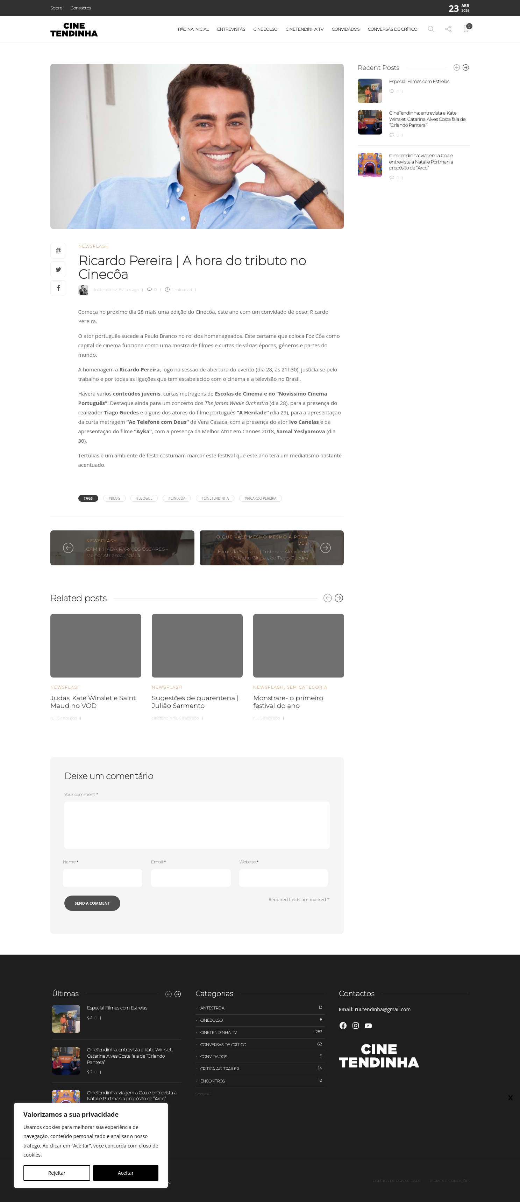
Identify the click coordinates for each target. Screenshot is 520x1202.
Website (248, 861)
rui (53, 718)
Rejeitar (57, 1173)
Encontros (262, 1081)
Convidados (345, 29)
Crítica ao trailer (262, 1068)
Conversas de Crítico (392, 29)
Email (158, 861)
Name (70, 861)
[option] (96, 666)
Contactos (81, 7)
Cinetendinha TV (304, 29)
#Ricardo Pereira (260, 498)
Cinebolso (265, 29)
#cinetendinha (215, 498)
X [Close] (510, 1097)
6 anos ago (129, 289)
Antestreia (262, 1008)
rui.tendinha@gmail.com (383, 1009)
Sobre (56, 7)
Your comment (81, 794)
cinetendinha (104, 289)
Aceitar (126, 1173)
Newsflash (93, 246)
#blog (114, 498)
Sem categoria (307, 687)
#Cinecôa (176, 498)
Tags (88, 498)
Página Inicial (193, 29)
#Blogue (144, 498)
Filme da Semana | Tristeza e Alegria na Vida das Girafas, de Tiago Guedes (263, 554)
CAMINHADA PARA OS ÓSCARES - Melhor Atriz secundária (127, 552)
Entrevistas (231, 29)
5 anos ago (67, 718)
